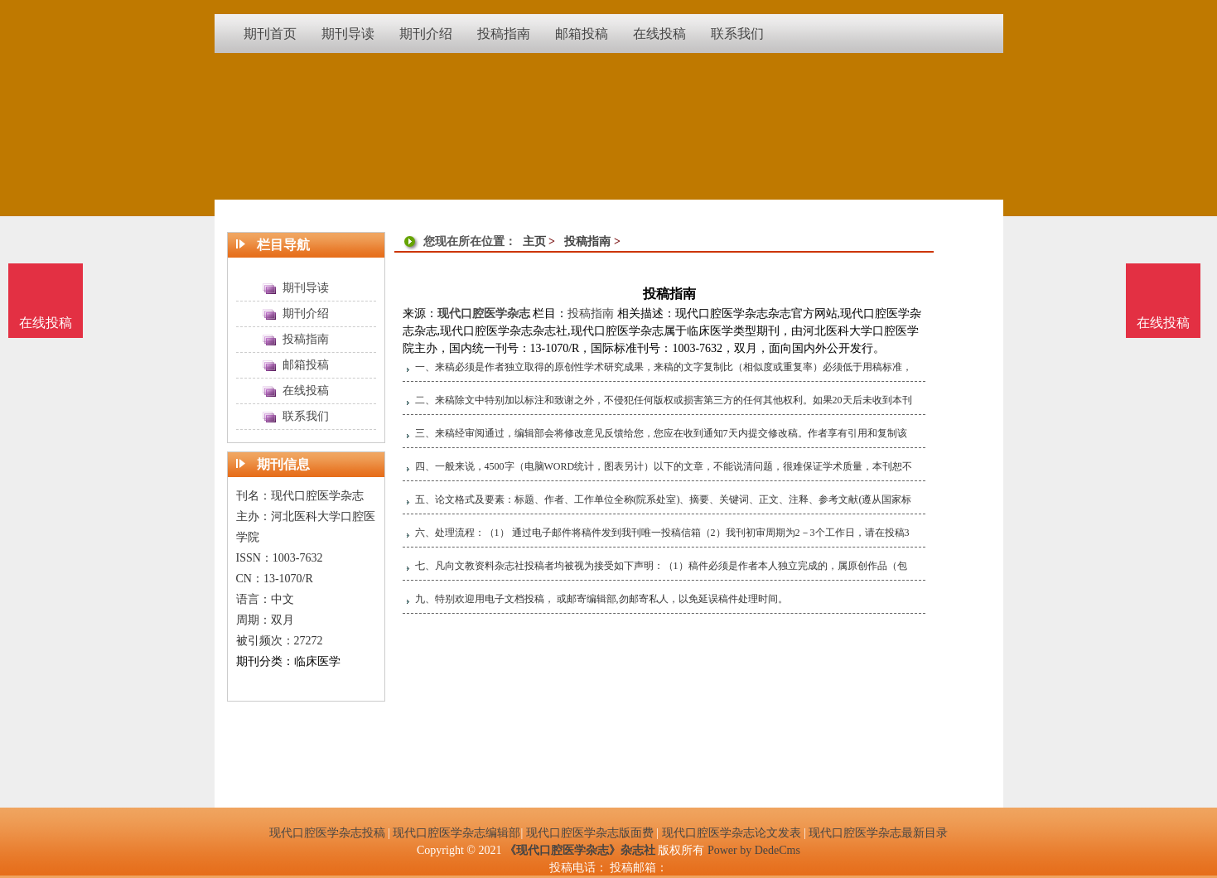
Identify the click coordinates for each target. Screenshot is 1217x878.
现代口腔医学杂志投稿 (327, 833)
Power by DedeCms (754, 850)
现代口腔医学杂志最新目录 (878, 833)
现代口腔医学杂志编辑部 (456, 833)
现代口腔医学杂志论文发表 (731, 833)
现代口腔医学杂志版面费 (590, 833)
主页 (534, 241)
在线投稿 (1163, 323)
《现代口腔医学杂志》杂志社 (580, 850)
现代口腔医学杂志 (483, 313)
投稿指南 (587, 241)
